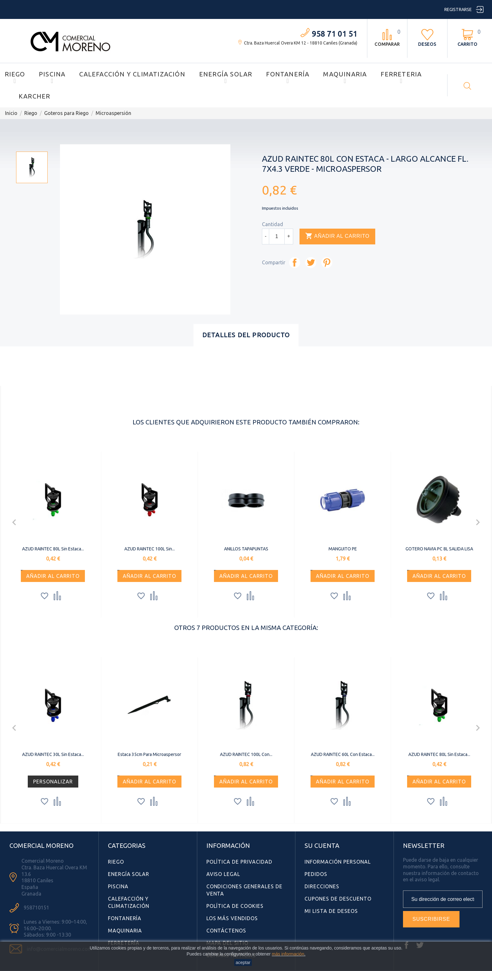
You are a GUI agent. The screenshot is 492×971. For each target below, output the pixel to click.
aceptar (243, 962)
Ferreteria (401, 74)
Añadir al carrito (337, 236)
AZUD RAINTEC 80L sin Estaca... (53, 548)
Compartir (294, 262)
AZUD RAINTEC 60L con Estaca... (343, 754)
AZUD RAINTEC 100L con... (246, 754)
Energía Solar (225, 74)
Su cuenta (322, 845)
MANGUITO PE (343, 548)
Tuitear (310, 262)
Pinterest (326, 262)
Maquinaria (345, 74)
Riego (15, 74)
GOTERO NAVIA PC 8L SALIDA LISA (439, 548)
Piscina (52, 74)
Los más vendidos (232, 918)
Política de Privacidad (239, 862)
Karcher (34, 96)
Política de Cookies (235, 906)
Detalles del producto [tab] (246, 335)
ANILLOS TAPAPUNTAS (246, 548)
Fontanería (287, 74)
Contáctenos (226, 930)
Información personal (337, 862)
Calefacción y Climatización (132, 74)
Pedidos (316, 874)
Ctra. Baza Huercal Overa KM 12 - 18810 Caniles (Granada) (300, 42)
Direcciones (322, 886)
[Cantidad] (277, 236)
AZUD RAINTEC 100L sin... (149, 548)
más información (288, 953)
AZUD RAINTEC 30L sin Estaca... (53, 754)
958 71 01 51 (334, 34)
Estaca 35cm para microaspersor (149, 754)
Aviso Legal (223, 874)
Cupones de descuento (338, 899)
